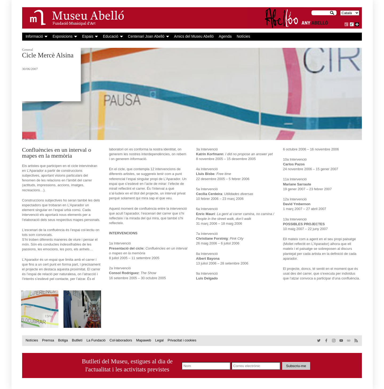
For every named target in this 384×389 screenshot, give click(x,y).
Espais (87, 36)
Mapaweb (143, 340)
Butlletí (77, 340)
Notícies (243, 36)
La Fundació (96, 340)
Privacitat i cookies (182, 340)
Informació (34, 36)
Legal (159, 340)
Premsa (48, 340)
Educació (110, 36)
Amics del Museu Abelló (194, 36)
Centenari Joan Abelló (146, 36)
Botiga (63, 340)
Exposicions (63, 36)
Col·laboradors (121, 340)
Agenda (225, 36)
